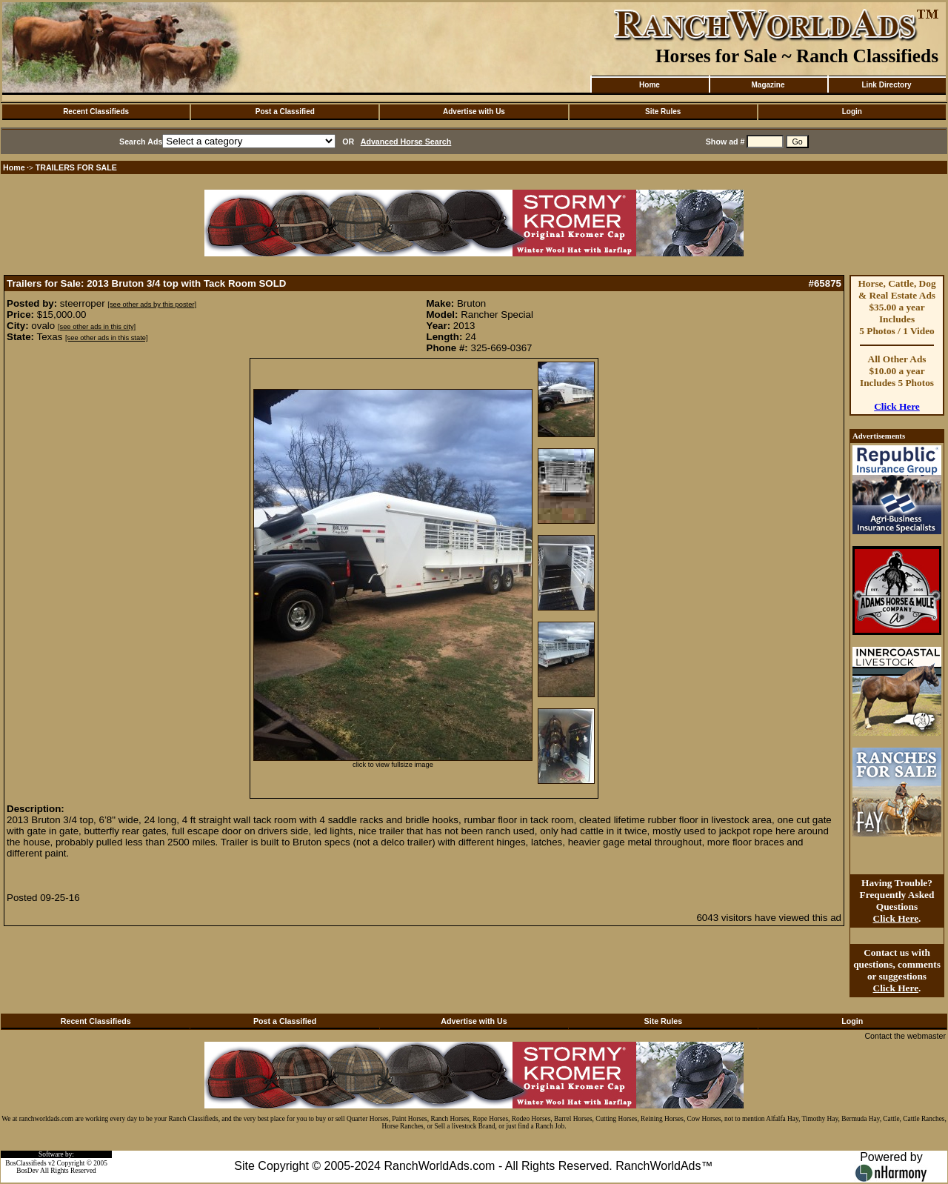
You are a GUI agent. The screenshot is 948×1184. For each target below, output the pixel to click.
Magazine (767, 85)
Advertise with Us (474, 111)
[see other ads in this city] (97, 326)
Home (649, 85)
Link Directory (886, 85)
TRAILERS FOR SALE (76, 167)
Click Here (897, 406)
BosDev (27, 1170)
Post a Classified (285, 111)
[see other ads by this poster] (151, 304)
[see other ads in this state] (106, 338)
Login (852, 111)
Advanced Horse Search (406, 141)
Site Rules (663, 111)
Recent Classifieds (96, 111)
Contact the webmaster (905, 1035)
